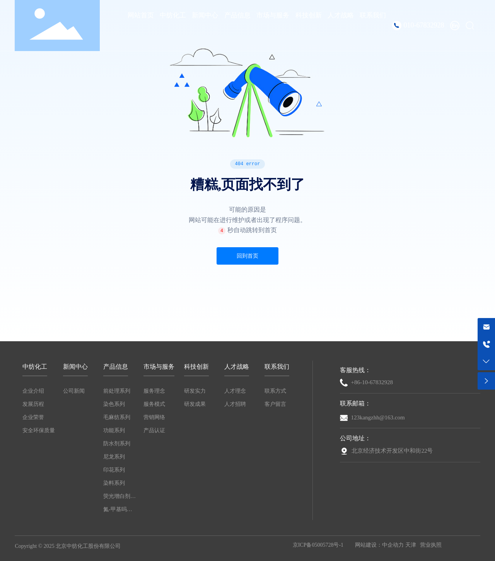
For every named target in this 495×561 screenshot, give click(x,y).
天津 (410, 545)
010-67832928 (424, 25)
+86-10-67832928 (372, 382)
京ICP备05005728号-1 (318, 545)
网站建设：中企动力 (379, 545)
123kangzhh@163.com (378, 417)
